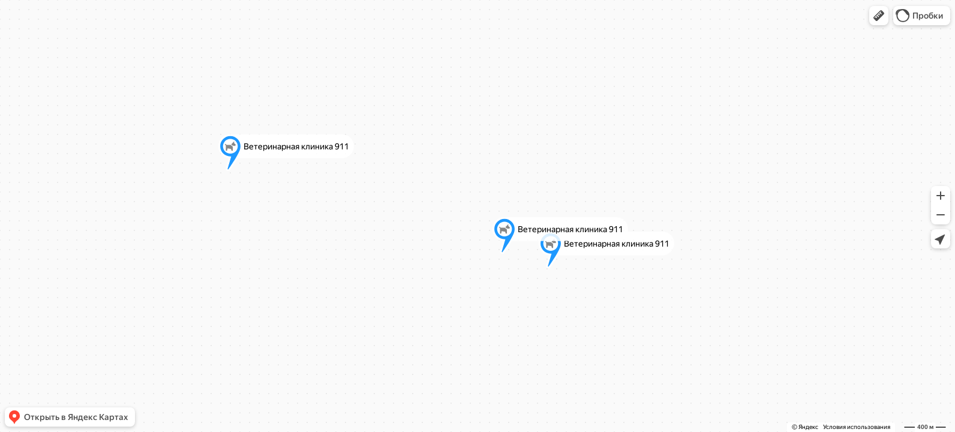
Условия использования (856, 427)
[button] (878, 15)
